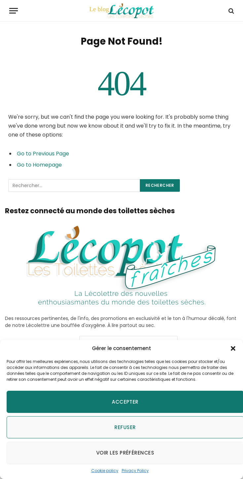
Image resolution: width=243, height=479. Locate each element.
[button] (233, 348)
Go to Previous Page (43, 153)
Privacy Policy (135, 470)
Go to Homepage (39, 165)
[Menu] (13, 10)
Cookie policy (104, 470)
